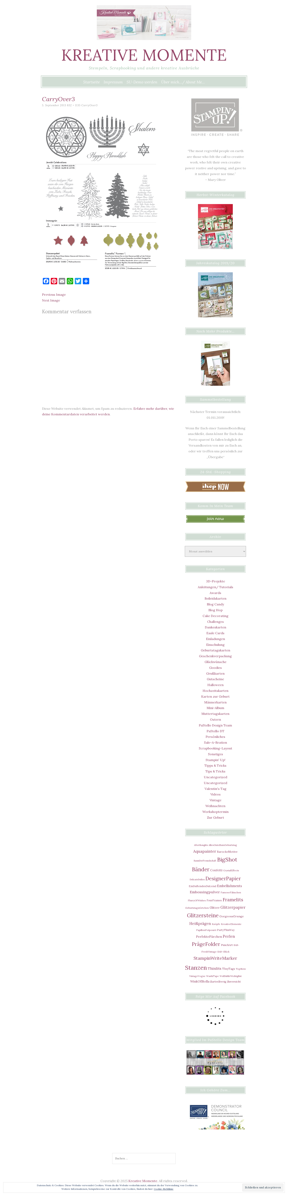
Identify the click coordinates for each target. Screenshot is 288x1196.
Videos (215, 794)
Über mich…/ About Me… (183, 82)
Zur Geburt (215, 817)
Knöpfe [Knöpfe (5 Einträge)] (216, 924)
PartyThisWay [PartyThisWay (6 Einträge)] (226, 930)
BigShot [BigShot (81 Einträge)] (227, 859)
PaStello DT (215, 731)
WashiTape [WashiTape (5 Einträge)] (212, 976)
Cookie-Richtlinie (163, 1188)
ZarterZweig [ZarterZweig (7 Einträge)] (218, 981)
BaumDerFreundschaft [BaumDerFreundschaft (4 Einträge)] (205, 860)
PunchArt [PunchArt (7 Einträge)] (227, 945)
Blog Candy (215, 604)
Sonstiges (215, 754)
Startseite (91, 82)
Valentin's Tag (215, 789)
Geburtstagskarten (215, 650)
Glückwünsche (215, 662)
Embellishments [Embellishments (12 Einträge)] (229, 886)
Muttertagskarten (215, 714)
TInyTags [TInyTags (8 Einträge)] (228, 969)
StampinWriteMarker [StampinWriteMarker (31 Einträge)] (215, 958)
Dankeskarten (215, 627)
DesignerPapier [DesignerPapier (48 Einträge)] (223, 878)
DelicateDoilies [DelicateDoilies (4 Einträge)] (197, 879)
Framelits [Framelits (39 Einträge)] (233, 900)
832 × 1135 (74, 105)
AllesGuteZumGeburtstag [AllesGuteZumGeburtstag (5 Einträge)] (223, 844)
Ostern (215, 719)
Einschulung (215, 645)
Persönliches (215, 737)
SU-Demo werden (142, 82)
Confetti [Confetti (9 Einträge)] (216, 870)
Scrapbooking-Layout (215, 748)
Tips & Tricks (215, 771)
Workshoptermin (215, 812)
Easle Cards (215, 633)
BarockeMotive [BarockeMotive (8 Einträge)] (227, 851)
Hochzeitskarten (215, 691)
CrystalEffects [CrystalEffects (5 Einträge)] (231, 870)
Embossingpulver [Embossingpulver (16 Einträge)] (205, 892)
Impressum (113, 82)
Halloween (215, 685)
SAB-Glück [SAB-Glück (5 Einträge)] (223, 951)
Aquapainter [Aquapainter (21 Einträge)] (204, 851)
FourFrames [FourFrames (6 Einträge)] (214, 900)
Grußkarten (215, 673)
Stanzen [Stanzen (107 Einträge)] (196, 967)
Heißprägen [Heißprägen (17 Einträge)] (200, 923)
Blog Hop (215, 610)
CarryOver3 (89, 105)
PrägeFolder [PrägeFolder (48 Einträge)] (206, 944)
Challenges (215, 622)
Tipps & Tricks (215, 765)
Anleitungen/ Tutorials (215, 587)
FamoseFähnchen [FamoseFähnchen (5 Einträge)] (231, 892)
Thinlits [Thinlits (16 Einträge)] (214, 968)
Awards (215, 593)
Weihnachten (215, 806)
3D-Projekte (215, 581)
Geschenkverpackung (215, 656)
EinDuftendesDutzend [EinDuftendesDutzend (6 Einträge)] (202, 886)
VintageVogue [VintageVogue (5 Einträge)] (197, 976)
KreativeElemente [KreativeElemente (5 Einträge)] (231, 924)
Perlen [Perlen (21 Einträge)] (229, 936)
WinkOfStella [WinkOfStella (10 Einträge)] (199, 981)
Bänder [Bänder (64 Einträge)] (200, 869)
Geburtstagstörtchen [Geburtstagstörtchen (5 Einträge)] (197, 907)
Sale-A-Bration (215, 742)
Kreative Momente (144, 55)
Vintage (215, 800)
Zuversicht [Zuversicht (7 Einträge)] (234, 981)
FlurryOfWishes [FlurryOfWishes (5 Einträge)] (197, 900)
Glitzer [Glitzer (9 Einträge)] (215, 908)
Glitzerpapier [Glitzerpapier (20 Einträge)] (233, 907)
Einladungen (215, 639)
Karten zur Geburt (215, 696)
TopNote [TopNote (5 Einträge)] (241, 968)
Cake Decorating (215, 616)
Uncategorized (215, 777)
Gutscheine (215, 679)
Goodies (215, 668)
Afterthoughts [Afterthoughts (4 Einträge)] (201, 845)
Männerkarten (215, 702)
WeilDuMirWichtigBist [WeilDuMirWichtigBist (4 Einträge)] (231, 976)
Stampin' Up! (215, 760)
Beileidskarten (215, 598)
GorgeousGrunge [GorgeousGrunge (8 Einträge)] (231, 916)
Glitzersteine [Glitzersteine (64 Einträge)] (203, 915)
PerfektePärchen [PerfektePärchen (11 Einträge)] (209, 937)
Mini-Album (215, 708)
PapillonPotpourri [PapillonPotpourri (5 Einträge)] (206, 930)
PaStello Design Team (215, 725)
